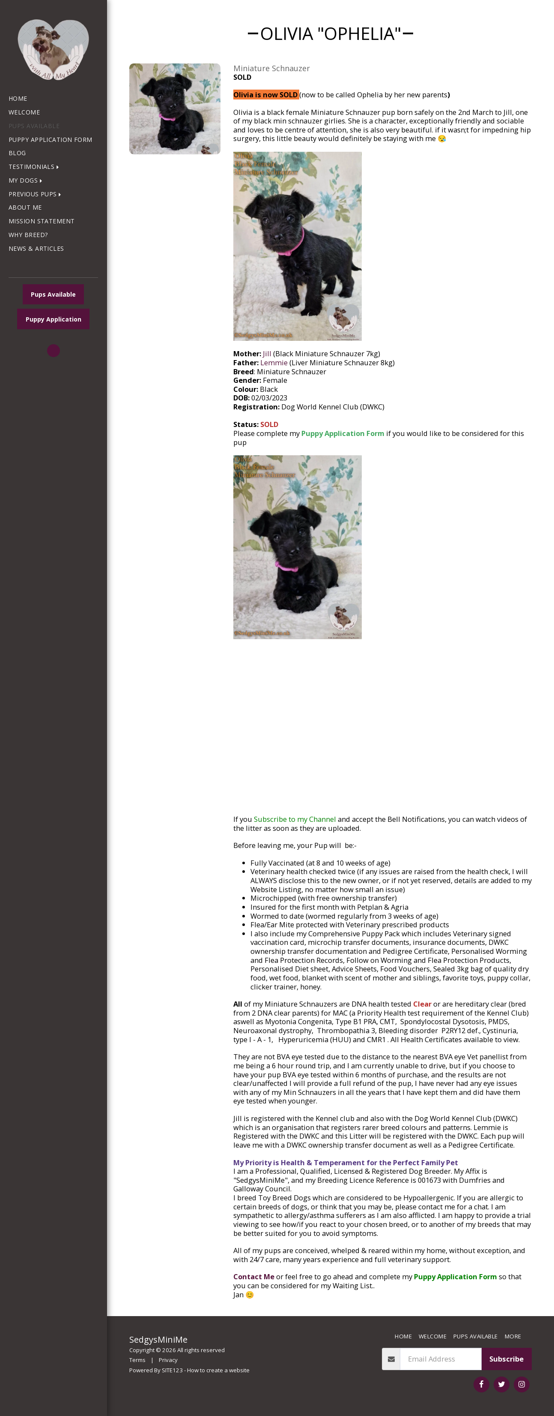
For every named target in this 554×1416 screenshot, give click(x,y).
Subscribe (506, 1359)
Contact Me (253, 1276)
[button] (36, 167)
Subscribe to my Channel (295, 819)
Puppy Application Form (342, 433)
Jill (267, 353)
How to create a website (218, 1370)
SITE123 (172, 1370)
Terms (137, 1360)
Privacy (168, 1360)
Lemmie (274, 362)
